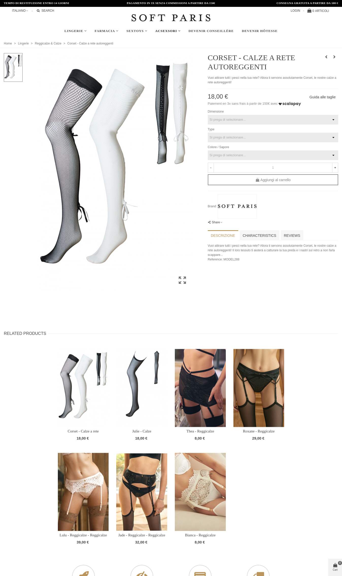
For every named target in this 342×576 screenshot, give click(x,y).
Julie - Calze (141, 431)
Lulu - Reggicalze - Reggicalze (83, 535)
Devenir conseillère (211, 31)
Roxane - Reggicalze (259, 431)
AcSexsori (166, 31)
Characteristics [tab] (259, 235)
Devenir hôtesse (260, 31)
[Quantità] (273, 168)
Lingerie (73, 31)
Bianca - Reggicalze (200, 535)
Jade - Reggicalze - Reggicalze (141, 535)
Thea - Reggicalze (200, 431)
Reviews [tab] (292, 235)
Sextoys (135, 31)
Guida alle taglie (323, 97)
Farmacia (105, 31)
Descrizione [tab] (223, 235)
